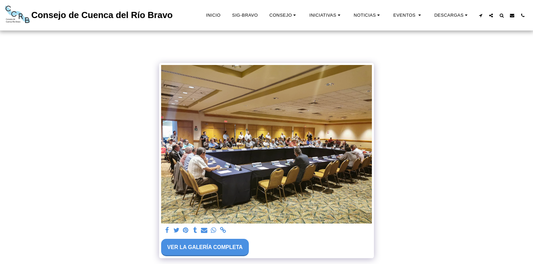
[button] (283, 15)
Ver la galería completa (205, 247)
